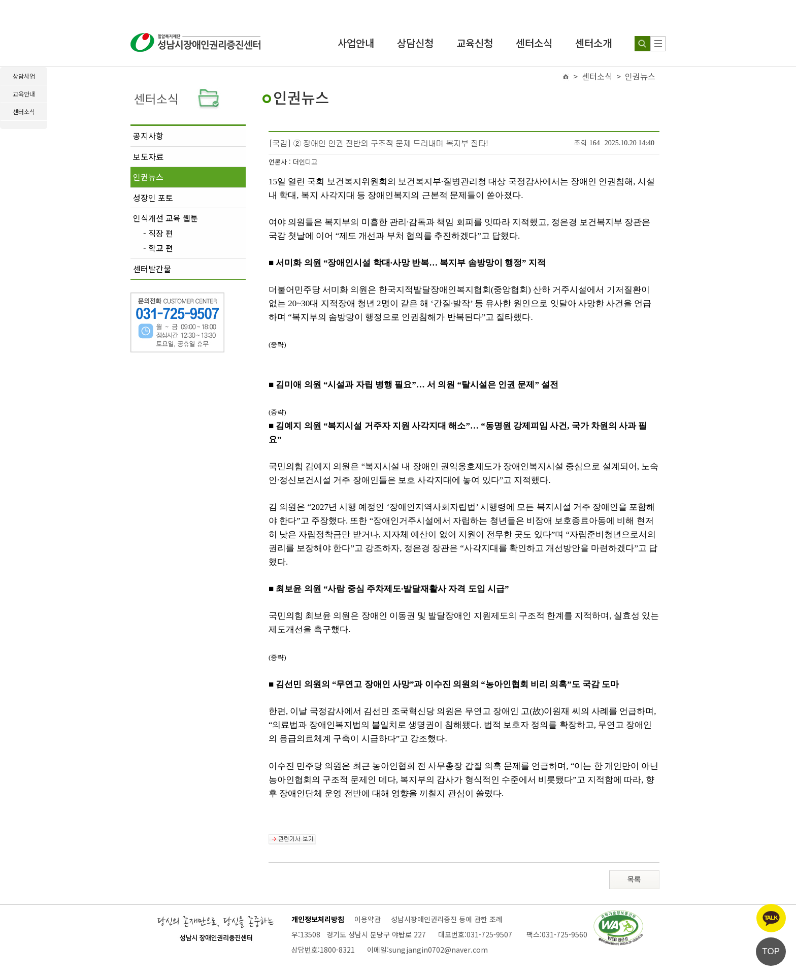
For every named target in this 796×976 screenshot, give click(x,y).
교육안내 (24, 93)
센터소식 (534, 43)
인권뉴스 (148, 177)
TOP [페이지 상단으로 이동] (771, 951)
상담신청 (415, 43)
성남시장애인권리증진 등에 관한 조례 (447, 919)
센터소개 (593, 43)
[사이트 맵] (658, 43)
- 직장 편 (158, 234)
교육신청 (474, 43)
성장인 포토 (153, 197)
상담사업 (24, 76)
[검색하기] (642, 43)
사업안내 (356, 43)
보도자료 (148, 156)
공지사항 (148, 135)
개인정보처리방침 (317, 919)
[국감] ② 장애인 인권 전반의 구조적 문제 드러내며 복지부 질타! (378, 143)
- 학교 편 (158, 248)
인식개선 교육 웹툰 (165, 218)
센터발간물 (152, 269)
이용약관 (367, 919)
